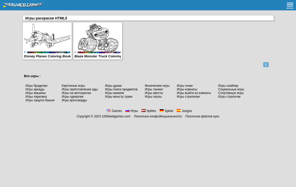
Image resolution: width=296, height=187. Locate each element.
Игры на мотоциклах (76, 93)
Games (114, 111)
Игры (131, 111)
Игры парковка (36, 96)
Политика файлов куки (202, 116)
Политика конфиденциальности (158, 116)
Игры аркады (35, 89)
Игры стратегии (229, 96)
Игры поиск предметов (121, 89)
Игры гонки (185, 86)
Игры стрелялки (188, 96)
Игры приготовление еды (80, 89)
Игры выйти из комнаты (194, 93)
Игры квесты (154, 93)
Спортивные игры (231, 93)
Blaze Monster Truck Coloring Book (103, 56)
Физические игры (157, 86)
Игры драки (113, 86)
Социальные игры (231, 89)
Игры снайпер (228, 86)
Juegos (184, 111)
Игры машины (36, 93)
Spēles (148, 111)
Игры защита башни (40, 100)
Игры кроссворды (74, 100)
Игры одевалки (72, 96)
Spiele (166, 111)
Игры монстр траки (119, 96)
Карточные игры (73, 86)
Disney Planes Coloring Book (47, 56)
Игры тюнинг (154, 89)
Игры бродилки (36, 86)
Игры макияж (114, 93)
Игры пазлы (153, 96)
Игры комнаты (187, 89)
